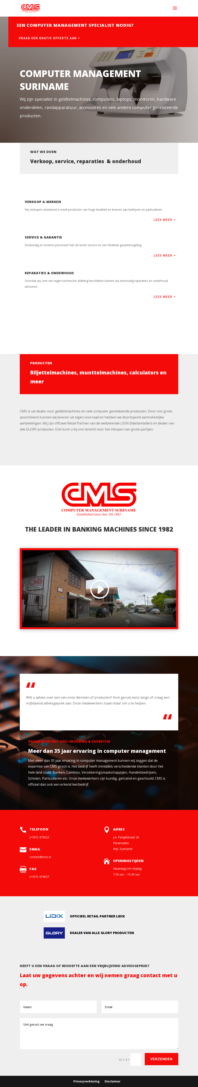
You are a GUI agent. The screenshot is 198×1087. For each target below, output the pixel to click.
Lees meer (163, 219)
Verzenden (161, 1059)
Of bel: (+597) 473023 (174, 54)
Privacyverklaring (86, 1081)
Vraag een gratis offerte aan (48, 38)
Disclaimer (112, 1081)
